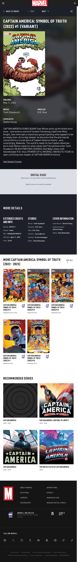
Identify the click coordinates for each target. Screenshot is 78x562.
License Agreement (36, 555)
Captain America (9, 420)
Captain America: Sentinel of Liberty (54, 420)
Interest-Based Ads (51, 555)
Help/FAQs (24, 493)
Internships (25, 503)
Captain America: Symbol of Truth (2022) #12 (58, 307)
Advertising (52, 488)
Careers (24, 498)
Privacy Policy (25, 552)
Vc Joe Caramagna (41, 237)
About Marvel (26, 488)
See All (69, 261)
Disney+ (50, 493)
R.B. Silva (42, 112)
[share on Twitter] (13, 541)
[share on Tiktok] (72, 541)
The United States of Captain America (54, 467)
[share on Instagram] (22, 541)
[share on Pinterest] (55, 541)
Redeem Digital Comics (56, 503)
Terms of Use (15, 552)
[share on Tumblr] (30, 541)
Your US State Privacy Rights (41, 552)
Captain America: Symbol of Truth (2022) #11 (10, 358)
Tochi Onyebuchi (11, 112)
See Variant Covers (12, 161)
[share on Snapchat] (47, 541)
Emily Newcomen (39, 241)
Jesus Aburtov (40, 234)
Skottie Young (10, 121)
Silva (15, 313)
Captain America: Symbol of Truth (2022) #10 (34, 358)
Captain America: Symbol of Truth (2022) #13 (34, 307)
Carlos (12, 313)
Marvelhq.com (53, 498)
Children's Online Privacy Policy (17, 555)
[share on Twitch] (63, 541)
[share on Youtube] (38, 541)
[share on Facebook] (5, 541)
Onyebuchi (6, 313)
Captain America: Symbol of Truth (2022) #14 (10, 307)
